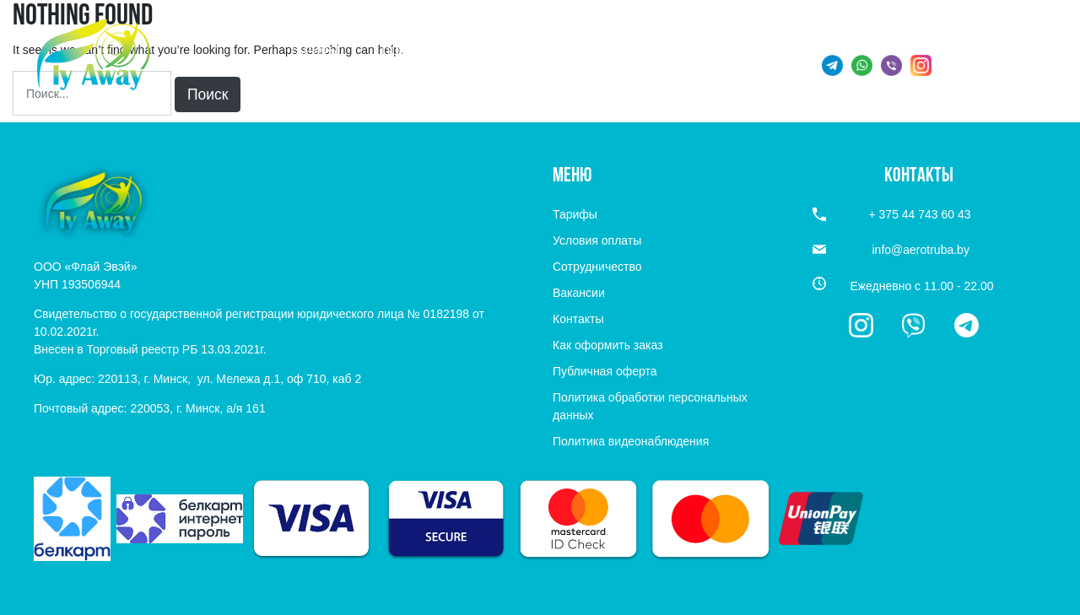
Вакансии (579, 292)
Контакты (578, 319)
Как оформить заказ (608, 345)
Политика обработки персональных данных (650, 406)
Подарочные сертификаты (469, 50)
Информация (643, 50)
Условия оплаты (597, 240)
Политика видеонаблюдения (631, 441)
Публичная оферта (605, 371)
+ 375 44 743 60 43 (995, 67)
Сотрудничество (597, 266)
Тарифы (314, 50)
